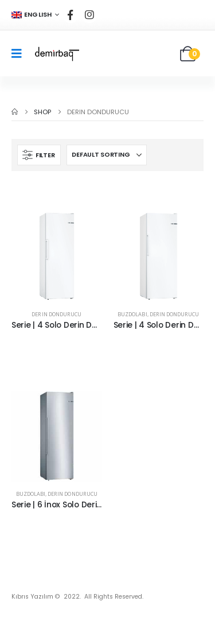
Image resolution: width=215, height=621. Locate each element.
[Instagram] (89, 15)
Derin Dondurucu (56, 314)
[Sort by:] (107, 155)
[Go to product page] (56, 256)
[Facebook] (70, 15)
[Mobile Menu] (20, 53)
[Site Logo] (56, 53)
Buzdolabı (132, 314)
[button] (39, 155)
